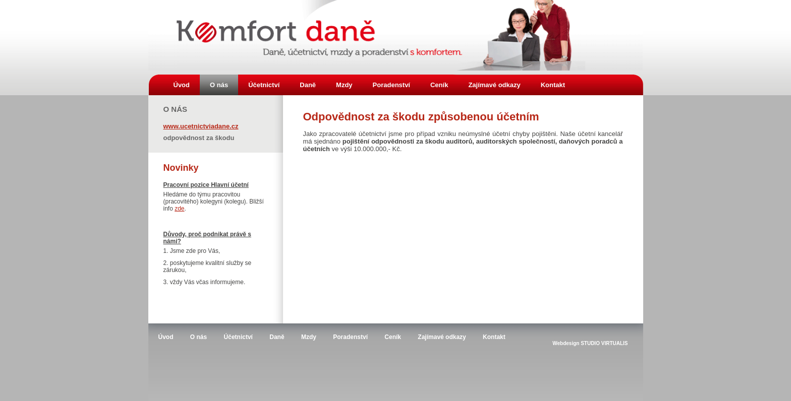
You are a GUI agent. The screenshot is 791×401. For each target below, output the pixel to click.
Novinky (181, 168)
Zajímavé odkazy (494, 85)
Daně (308, 85)
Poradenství (391, 85)
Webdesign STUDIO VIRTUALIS (590, 343)
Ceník (439, 85)
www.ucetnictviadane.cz (201, 125)
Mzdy (344, 85)
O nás (219, 85)
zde (179, 208)
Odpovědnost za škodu (199, 137)
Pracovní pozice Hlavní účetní (206, 184)
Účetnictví (263, 85)
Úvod (182, 85)
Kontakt (553, 85)
